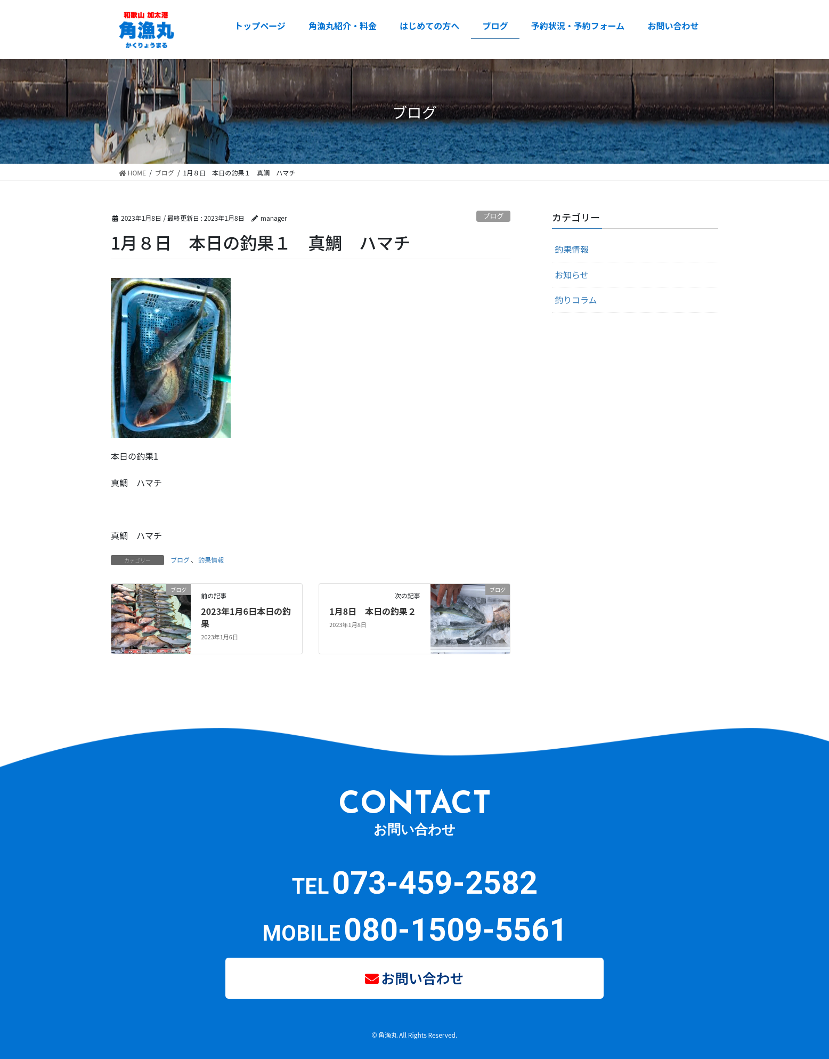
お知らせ (572, 274)
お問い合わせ (423, 975)
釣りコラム (576, 299)
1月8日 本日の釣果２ (372, 611)
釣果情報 (211, 559)
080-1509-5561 (455, 929)
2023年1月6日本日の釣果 (246, 617)
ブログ (493, 216)
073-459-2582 (435, 882)
